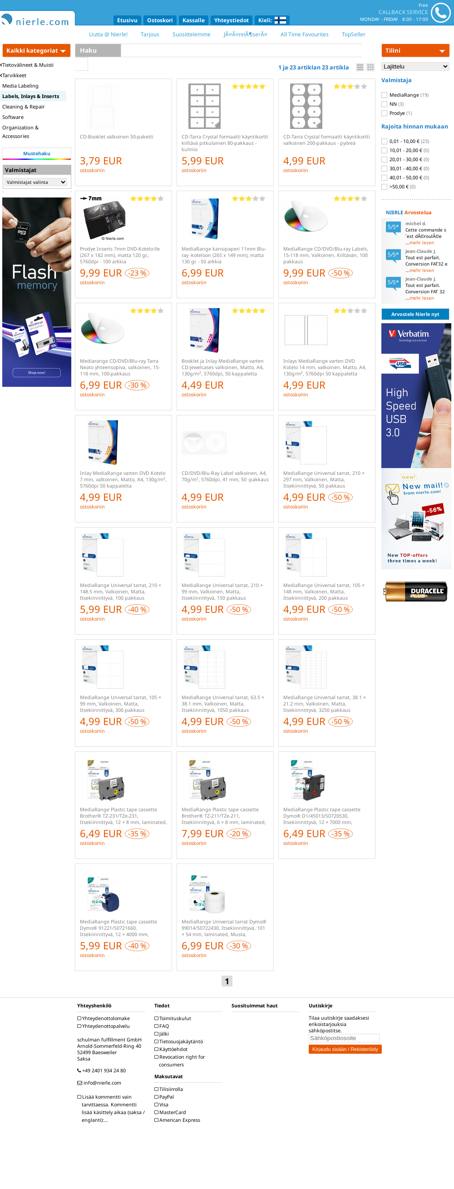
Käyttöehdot (172, 1049)
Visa (162, 1104)
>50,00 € (398, 186)
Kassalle (194, 20)
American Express (178, 1120)
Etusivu (127, 20)
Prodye (396, 113)
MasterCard (171, 1112)
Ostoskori (160, 20)
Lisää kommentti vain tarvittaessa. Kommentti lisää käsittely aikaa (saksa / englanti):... (112, 1108)
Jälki (163, 1034)
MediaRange (405, 95)
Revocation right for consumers (181, 1061)
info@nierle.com (100, 1083)
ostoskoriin (92, 170)
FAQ (163, 1026)
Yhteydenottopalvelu (104, 1026)
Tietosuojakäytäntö (180, 1041)
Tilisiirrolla (170, 1089)
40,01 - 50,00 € (405, 177)
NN (392, 104)
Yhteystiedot (231, 20)
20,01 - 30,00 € (405, 159)
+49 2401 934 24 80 (102, 1070)
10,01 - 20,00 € (405, 150)
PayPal (165, 1097)
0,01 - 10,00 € (405, 141)
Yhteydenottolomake (104, 1018)
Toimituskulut (174, 1018)
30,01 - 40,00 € (405, 168)
